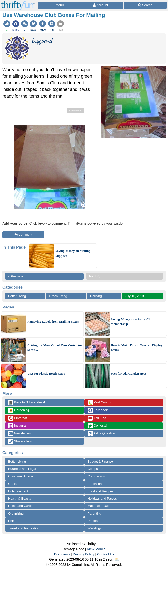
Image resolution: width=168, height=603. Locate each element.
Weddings (95, 528)
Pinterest (17, 418)
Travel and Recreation (23, 528)
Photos (93, 521)
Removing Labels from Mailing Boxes (53, 321)
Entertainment (18, 491)
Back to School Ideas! (26, 402)
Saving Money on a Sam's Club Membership (132, 321)
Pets (11, 521)
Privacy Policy (83, 554)
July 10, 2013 (134, 296)
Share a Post (20, 441)
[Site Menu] (58, 5)
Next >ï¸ (96, 276)
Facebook (98, 410)
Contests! (97, 425)
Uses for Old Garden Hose (129, 373)
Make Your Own (99, 506)
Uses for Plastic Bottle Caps (46, 373)
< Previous (15, 276)
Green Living (58, 296)
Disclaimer (62, 554)
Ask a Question (101, 433)
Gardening (18, 410)
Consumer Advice (20, 476)
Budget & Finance (100, 461)
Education (95, 484)
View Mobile (96, 549)
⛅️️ (117, 559)
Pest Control (99, 402)
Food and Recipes (101, 491)
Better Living (17, 296)
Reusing (96, 296)
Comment (23, 234)
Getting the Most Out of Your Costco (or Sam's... (54, 347)
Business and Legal (22, 469)
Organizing (16, 513)
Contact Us (105, 554)
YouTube (97, 418)
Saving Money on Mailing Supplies (72, 253)
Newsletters (19, 433)
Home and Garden (21, 506)
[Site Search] (145, 5)
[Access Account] (100, 5)
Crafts (12, 484)
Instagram (18, 425)
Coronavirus (96, 476)
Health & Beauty (19, 498)
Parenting (94, 513)
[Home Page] (18, 3)
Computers (95, 469)
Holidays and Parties (102, 498)
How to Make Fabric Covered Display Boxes (136, 347)
